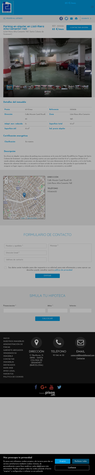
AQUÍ (39, 466)
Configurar (72, 467)
